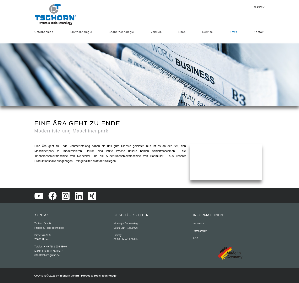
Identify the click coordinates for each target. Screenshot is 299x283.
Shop (182, 31)
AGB (195, 238)
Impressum (199, 223)
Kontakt (259, 31)
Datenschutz (200, 231)
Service (207, 31)
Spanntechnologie (121, 31)
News (233, 31)
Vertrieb (156, 31)
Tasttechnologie (81, 31)
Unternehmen (43, 31)
